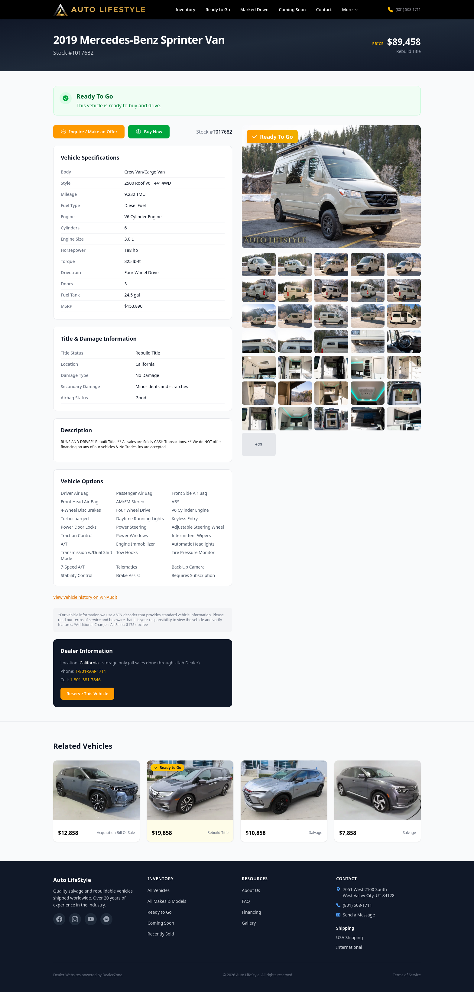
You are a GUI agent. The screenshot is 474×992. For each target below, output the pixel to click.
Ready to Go (218, 9)
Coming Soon (292, 9)
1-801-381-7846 (85, 679)
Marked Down (254, 9)
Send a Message (355, 915)
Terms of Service (407, 975)
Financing (251, 912)
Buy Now (148, 132)
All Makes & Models (167, 901)
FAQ (246, 901)
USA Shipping (349, 937)
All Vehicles (159, 890)
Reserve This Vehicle (87, 693)
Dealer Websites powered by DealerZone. (88, 974)
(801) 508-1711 (404, 9)
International (349, 947)
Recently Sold (161, 934)
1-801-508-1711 (91, 671)
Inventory (185, 9)
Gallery (249, 923)
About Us (251, 890)
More (350, 9)
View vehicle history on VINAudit (85, 597)
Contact (324, 9)
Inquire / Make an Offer (88, 132)
